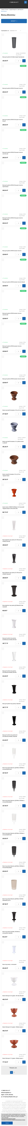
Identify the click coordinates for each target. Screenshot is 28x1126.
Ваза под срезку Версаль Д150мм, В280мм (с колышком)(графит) (13, 866)
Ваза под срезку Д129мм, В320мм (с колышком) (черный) (11, 932)
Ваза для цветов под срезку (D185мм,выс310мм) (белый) (9, 639)
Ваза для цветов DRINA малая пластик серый (13, 378)
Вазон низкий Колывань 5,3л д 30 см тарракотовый (11, 475)
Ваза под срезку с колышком (9, 964)
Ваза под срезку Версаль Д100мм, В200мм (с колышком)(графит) (13, 801)
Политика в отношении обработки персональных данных (13, 1119)
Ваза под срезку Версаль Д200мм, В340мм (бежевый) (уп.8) (12, 899)
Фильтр (14, 21)
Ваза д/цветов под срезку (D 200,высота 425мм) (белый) (12, 540)
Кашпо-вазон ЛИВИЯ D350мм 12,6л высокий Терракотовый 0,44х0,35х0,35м (13, 507)
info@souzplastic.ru (6, 1092)
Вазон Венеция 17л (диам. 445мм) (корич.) (12, 1058)
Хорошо (7, 1123)
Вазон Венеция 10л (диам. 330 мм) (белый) (13, 995)
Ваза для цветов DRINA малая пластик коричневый (11, 346)
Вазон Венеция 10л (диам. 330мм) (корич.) (12, 1027)
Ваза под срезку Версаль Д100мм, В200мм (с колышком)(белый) (13, 768)
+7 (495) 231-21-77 (13, 2)
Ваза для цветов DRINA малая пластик (11, 250)
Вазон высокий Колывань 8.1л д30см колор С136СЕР (13, 442)
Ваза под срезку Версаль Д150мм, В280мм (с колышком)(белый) (13, 834)
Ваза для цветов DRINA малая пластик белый (13, 282)
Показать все (14, 1067)
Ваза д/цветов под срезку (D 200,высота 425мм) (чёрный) (12, 573)
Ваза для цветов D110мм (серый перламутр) (13, 57)
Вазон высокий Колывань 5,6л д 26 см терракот (14, 410)
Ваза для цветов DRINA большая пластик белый (12, 120)
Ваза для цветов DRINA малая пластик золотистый (11, 314)
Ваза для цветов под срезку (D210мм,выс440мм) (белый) (9, 671)
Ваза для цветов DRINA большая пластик (12, 88)
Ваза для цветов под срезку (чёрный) (11, 703)
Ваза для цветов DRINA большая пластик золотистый (12, 153)
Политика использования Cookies (8, 1118)
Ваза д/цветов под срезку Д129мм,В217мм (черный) (12, 606)
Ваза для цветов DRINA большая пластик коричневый (12, 186)
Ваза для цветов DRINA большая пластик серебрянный (12, 218)
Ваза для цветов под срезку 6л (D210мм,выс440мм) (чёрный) (9, 735)
